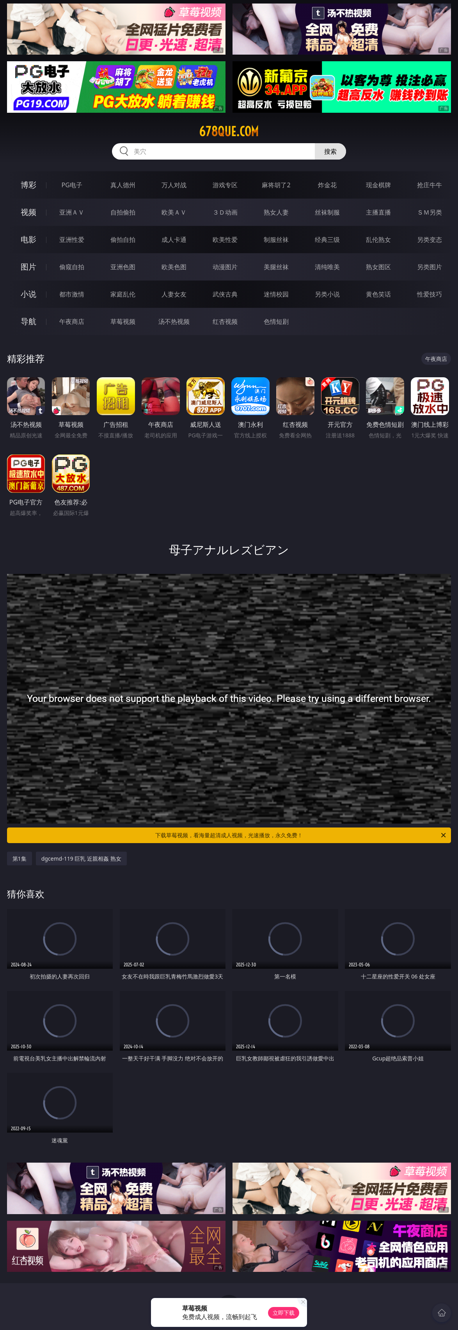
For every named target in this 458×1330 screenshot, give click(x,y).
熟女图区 (378, 267)
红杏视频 (225, 321)
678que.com (229, 131)
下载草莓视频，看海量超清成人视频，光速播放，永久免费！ (301, 835)
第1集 (19, 858)
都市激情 (71, 294)
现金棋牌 (378, 185)
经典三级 (327, 239)
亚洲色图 (122, 267)
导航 (28, 321)
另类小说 (327, 294)
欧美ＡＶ (174, 212)
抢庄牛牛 (429, 185)
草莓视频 (122, 321)
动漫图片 (225, 267)
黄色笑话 (378, 294)
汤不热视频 (174, 321)
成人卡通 (174, 239)
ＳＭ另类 (429, 212)
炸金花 (327, 185)
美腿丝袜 (276, 267)
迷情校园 (276, 294)
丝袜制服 (327, 212)
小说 (28, 294)
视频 (28, 212)
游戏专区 (225, 185)
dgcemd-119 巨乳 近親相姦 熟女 (81, 858)
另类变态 (429, 239)
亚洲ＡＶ (71, 212)
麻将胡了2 (276, 185)
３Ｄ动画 (225, 212)
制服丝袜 (276, 239)
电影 (28, 239)
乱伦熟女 (378, 239)
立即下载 (284, 1312)
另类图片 (429, 267)
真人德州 (122, 185)
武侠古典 (225, 294)
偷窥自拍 (71, 267)
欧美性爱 (225, 239)
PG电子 (72, 185)
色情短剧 (276, 321)
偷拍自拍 (122, 239)
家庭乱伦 (122, 294)
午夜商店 (71, 321)
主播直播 (378, 212)
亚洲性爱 (71, 239)
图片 (28, 266)
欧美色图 (174, 267)
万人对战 (174, 185)
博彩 (28, 184)
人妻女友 (174, 294)
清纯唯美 (327, 267)
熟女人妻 (276, 212)
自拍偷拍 (122, 212)
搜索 (330, 151)
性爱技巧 (429, 294)
